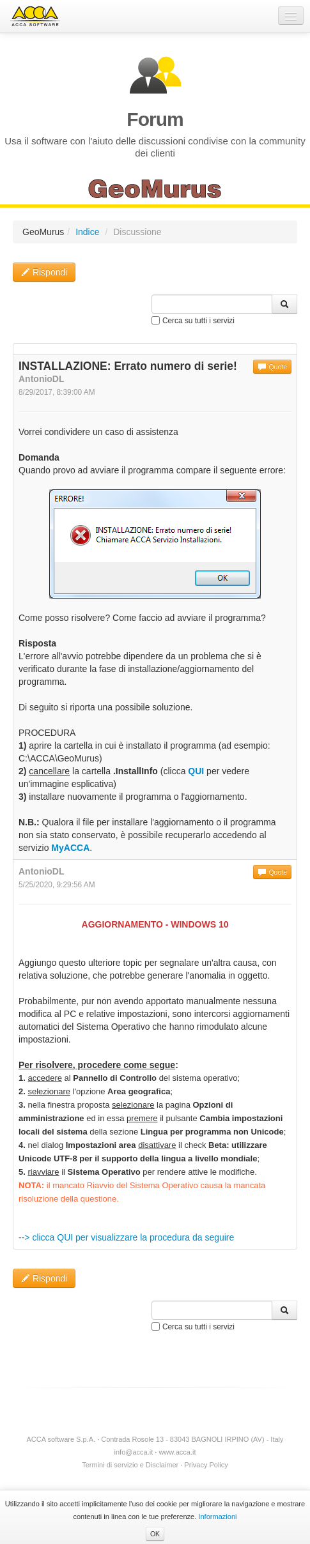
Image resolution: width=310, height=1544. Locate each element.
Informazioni (217, 1516)
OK (155, 1534)
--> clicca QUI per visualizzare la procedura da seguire (126, 1237)
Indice (87, 232)
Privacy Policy (206, 1465)
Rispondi (44, 272)
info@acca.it (133, 1452)
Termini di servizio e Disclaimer (130, 1465)
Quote (272, 366)
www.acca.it (177, 1452)
